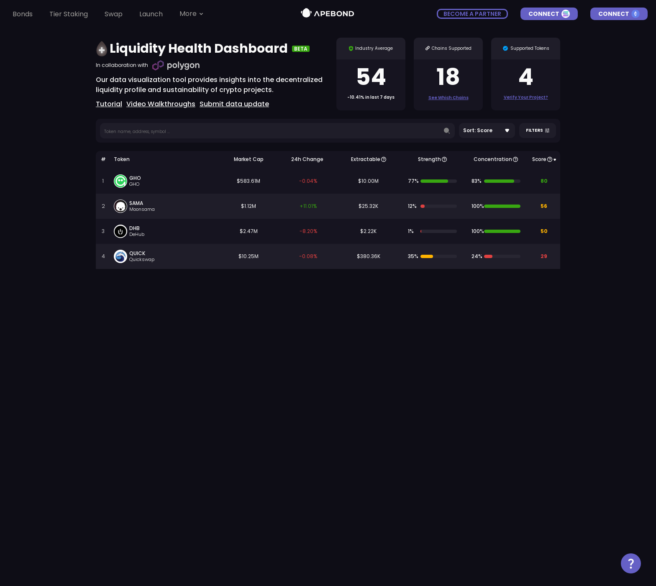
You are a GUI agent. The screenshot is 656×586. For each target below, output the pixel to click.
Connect (549, 14)
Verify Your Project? (526, 97)
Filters (537, 130)
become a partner (472, 14)
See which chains (448, 98)
